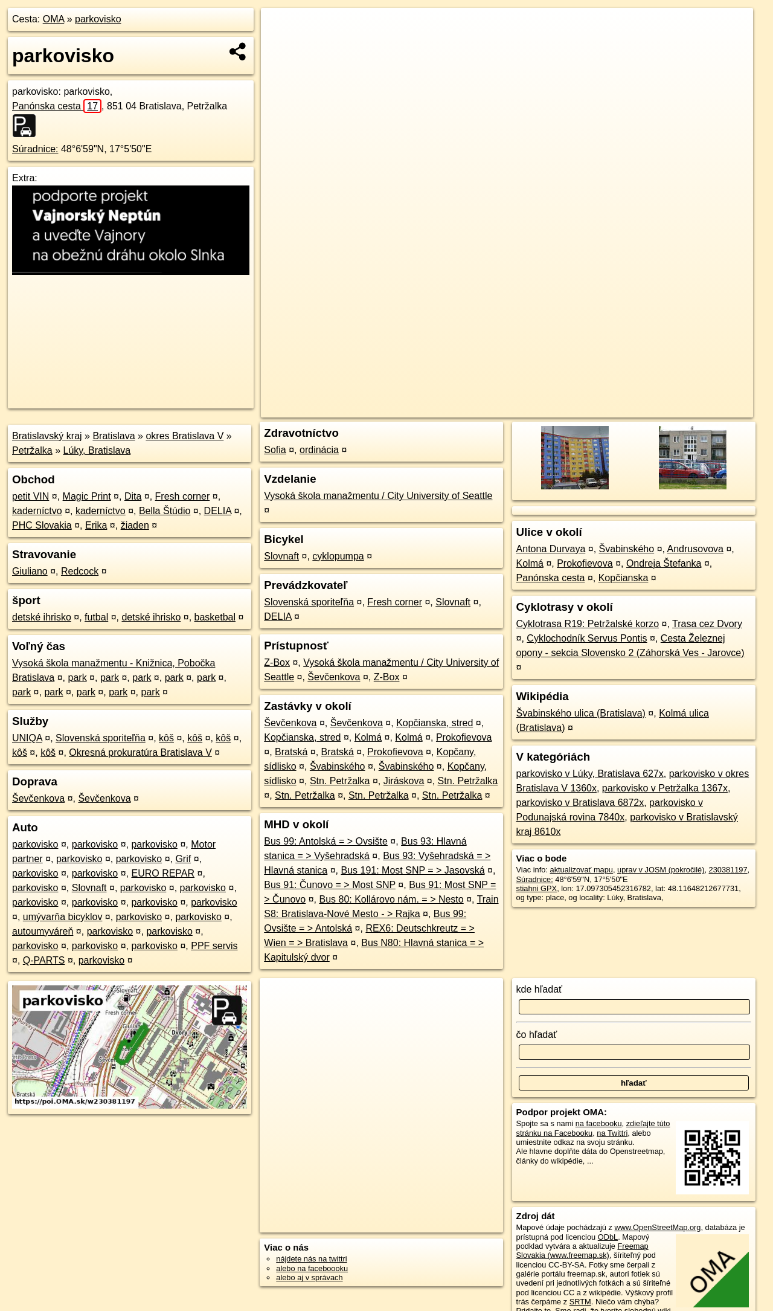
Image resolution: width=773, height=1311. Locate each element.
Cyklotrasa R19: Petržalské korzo (587, 624)
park (77, 677)
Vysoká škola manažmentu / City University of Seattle (378, 496)
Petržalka (32, 450)
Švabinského (337, 766)
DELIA (217, 511)
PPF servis (214, 946)
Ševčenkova (38, 798)
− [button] (282, 47)
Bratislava (113, 436)
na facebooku (599, 1123)
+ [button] (282, 28)
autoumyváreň (42, 931)
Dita (132, 496)
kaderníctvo (37, 511)
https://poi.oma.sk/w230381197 (699, 408)
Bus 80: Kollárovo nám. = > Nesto (391, 899)
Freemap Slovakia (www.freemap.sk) (582, 1251)
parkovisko (98, 19)
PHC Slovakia (42, 525)
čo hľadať (536, 1034)
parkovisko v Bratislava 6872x (580, 802)
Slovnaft (89, 888)
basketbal (215, 617)
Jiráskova (404, 781)
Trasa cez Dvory (707, 624)
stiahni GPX (536, 888)
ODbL (608, 1237)
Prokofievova (464, 737)
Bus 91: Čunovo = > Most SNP (330, 885)
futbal (96, 617)
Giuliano (30, 571)
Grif (183, 859)
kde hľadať (539, 989)
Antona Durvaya (551, 549)
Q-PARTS (44, 960)
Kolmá (368, 737)
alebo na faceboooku (312, 1268)
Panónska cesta (56, 106)
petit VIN (30, 496)
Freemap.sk (609, 408)
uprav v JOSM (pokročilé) (660, 869)
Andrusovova (695, 549)
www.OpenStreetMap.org (657, 1227)
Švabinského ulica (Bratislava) (581, 713)
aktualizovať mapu (581, 869)
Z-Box (277, 662)
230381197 (728, 869)
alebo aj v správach (309, 1277)
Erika (96, 525)
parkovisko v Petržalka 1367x (665, 788)
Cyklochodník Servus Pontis (587, 638)
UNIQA (27, 738)
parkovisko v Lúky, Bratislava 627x (590, 773)
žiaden (135, 525)
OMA (54, 19)
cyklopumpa (338, 556)
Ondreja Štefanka (664, 563)
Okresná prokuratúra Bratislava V (140, 752)
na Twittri (612, 1133)
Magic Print (87, 496)
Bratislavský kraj (47, 436)
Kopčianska (623, 578)
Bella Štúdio (164, 511)
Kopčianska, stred (434, 723)
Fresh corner (182, 496)
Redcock (79, 571)
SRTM (580, 1301)
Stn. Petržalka (340, 781)
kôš (166, 738)
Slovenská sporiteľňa (101, 738)
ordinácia (319, 450)
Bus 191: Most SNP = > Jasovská (412, 870)
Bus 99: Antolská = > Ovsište (326, 841)
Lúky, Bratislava (97, 450)
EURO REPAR (162, 873)
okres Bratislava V (184, 436)
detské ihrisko (41, 617)
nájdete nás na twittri (311, 1258)
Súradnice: (35, 149)
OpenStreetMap (547, 408)
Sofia (275, 450)
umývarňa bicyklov (63, 917)
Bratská (291, 752)
